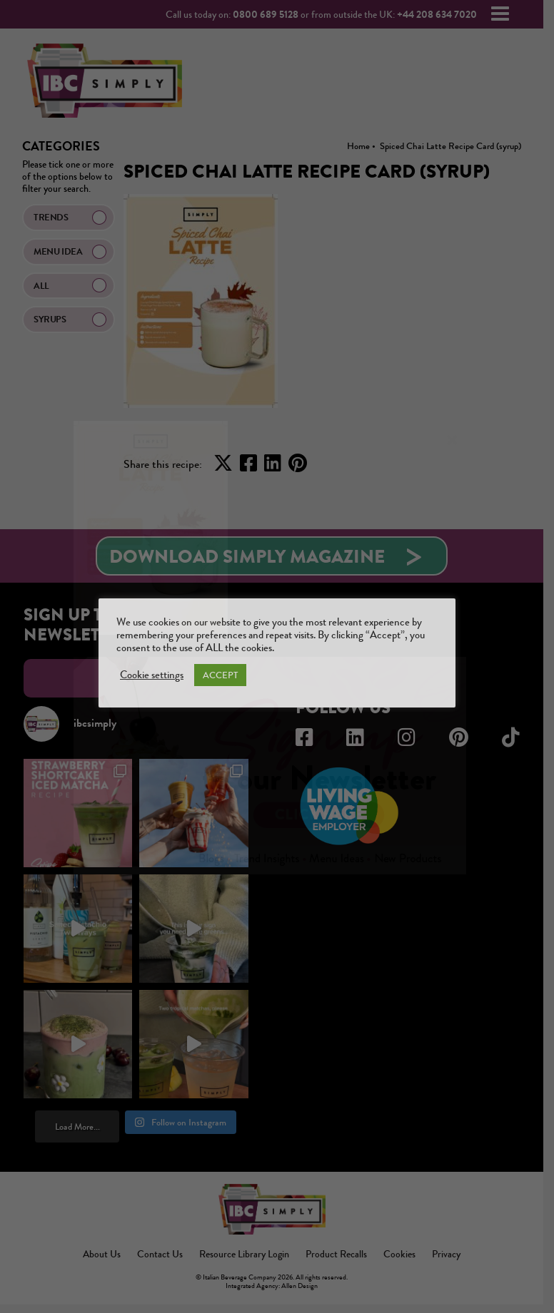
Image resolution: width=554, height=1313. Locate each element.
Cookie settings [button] (151, 675)
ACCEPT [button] (220, 675)
